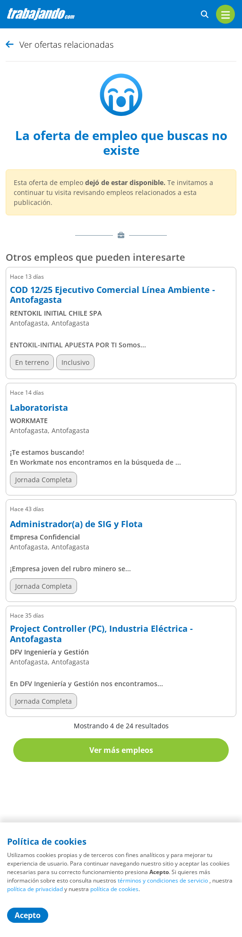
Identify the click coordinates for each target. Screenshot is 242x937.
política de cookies (114, 889)
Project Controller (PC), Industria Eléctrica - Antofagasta (101, 634)
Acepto (28, 915)
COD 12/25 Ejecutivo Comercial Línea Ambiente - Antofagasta (112, 295)
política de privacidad (35, 889)
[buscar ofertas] (204, 14)
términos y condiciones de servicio (163, 880)
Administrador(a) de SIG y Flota (76, 524)
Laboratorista (39, 408)
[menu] (225, 14)
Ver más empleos (121, 750)
